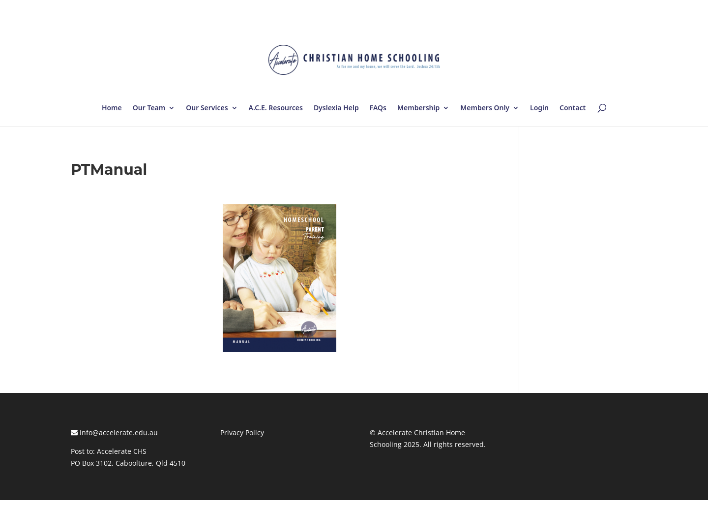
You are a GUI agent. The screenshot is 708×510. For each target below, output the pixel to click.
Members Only (484, 108)
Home (112, 108)
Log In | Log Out (610, 10)
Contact (573, 108)
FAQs (378, 108)
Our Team (149, 108)
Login (539, 108)
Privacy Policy (242, 432)
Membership (418, 108)
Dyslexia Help (336, 108)
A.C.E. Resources (276, 108)
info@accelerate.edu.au (114, 432)
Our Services (207, 108)
